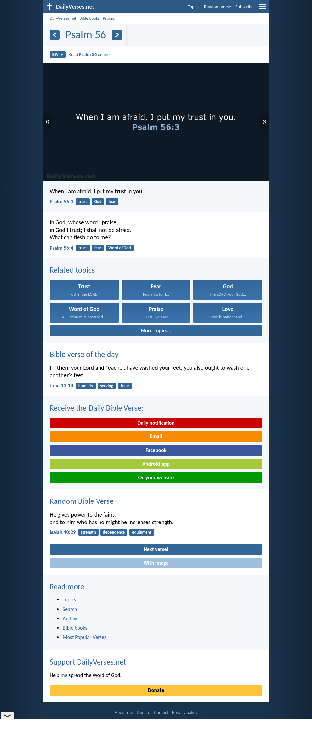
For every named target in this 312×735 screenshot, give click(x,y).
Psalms (109, 18)
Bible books (89, 18)
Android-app (155, 464)
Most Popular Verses (84, 637)
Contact (161, 712)
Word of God (119, 247)
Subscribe (244, 7)
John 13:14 (61, 385)
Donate (156, 690)
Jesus (124, 385)
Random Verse (217, 7)
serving (106, 385)
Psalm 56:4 (61, 248)
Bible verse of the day (84, 354)
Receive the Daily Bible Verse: (97, 407)
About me (124, 712)
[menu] (262, 9)
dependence (114, 532)
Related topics (72, 270)
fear (112, 201)
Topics (193, 7)
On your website (156, 477)
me (64, 675)
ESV (57, 54)
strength (88, 532)
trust (82, 201)
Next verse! (156, 549)
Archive (70, 618)
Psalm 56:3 (61, 201)
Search (70, 609)
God (97, 201)
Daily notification (155, 423)
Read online (89, 54)
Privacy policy (184, 712)
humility (85, 385)
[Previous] (55, 35)
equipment (141, 532)
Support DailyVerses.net (88, 662)
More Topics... (156, 330)
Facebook (155, 450)
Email (156, 436)
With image (156, 563)
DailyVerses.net (63, 18)
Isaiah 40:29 (63, 532)
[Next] (117, 35)
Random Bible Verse (82, 501)
